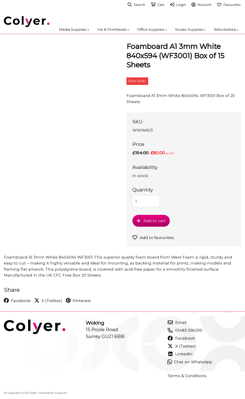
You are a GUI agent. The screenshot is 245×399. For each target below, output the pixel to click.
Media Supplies (74, 29)
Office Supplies (152, 29)
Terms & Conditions (186, 375)
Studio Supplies (190, 29)
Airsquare (60, 392)
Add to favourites (153, 237)
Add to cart (151, 220)
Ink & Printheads (113, 29)
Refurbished (226, 29)
